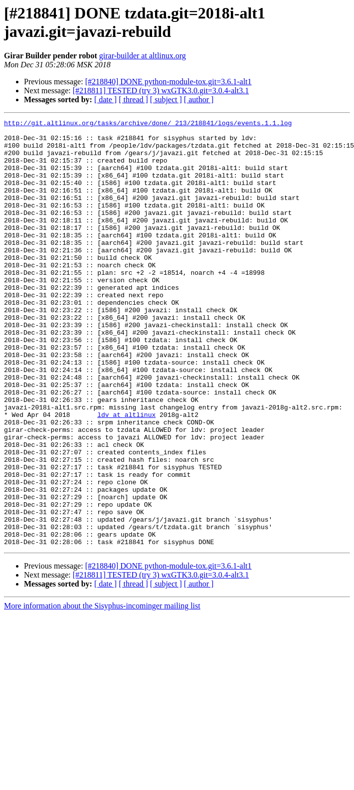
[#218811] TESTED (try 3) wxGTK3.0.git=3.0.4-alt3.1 (161, 90)
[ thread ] (133, 99)
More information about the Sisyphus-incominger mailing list (102, 691)
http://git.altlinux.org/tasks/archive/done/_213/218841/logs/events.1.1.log (148, 124)
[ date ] (105, 99)
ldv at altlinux (126, 474)
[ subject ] (166, 99)
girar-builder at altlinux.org (142, 55)
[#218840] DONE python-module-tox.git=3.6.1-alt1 (168, 81)
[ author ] (199, 99)
